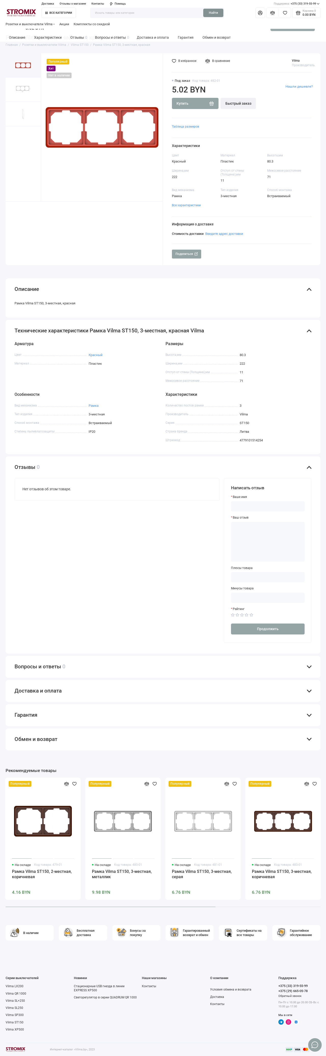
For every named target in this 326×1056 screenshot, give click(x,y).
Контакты (97, 3)
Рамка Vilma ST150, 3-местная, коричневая (282, 874)
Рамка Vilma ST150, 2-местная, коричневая (42, 874)
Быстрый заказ (238, 103)
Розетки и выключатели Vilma (30, 24)
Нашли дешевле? (299, 86)
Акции (64, 24)
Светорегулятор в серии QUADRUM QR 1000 (105, 997)
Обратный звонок (290, 996)
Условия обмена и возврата (230, 989)
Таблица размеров (185, 126)
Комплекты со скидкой (92, 24)
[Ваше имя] (268, 506)
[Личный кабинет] (260, 13)
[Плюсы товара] (268, 577)
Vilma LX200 (14, 986)
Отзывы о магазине (73, 3)
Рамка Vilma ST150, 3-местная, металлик (122, 874)
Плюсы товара (242, 568)
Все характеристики (186, 205)
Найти (213, 13)
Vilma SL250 (14, 1008)
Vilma (296, 60)
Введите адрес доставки (224, 234)
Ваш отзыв (241, 517)
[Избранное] (285, 13)
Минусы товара (242, 588)
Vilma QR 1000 (16, 993)
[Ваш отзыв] (268, 542)
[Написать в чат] (314, 1044)
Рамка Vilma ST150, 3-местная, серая (202, 874)
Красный (96, 355)
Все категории (58, 13)
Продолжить (268, 629)
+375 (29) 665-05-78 (293, 991)
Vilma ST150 (14, 1022)
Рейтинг (238, 609)
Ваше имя (240, 497)
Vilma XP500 (15, 1029)
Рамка (94, 406)
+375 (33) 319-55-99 (297, 4)
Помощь (118, 3)
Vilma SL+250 (15, 1001)
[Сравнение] (273, 13)
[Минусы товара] (268, 598)
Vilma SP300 (15, 1015)
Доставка (48, 3)
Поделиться (186, 254)
